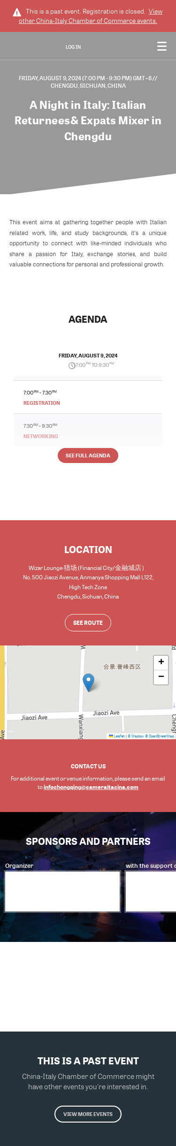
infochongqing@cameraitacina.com (91, 786)
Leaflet (117, 736)
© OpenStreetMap (159, 736)
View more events (88, 1113)
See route (88, 622)
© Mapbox (136, 736)
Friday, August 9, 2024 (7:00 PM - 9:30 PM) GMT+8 (86, 78)
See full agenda (88, 455)
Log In (73, 47)
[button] (88, 682)
